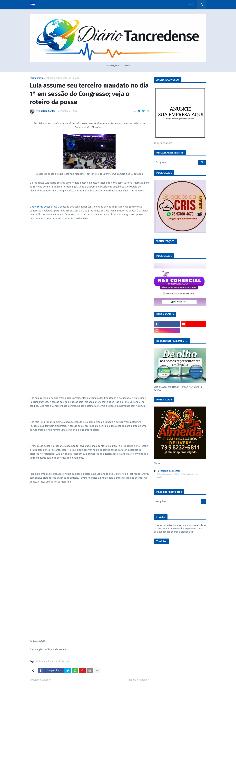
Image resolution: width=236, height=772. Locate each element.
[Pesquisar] (180, 162)
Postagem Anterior (41, 679)
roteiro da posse (41, 206)
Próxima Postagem (137, 679)
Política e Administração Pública (62, 78)
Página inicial (37, 78)
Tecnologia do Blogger (167, 471)
